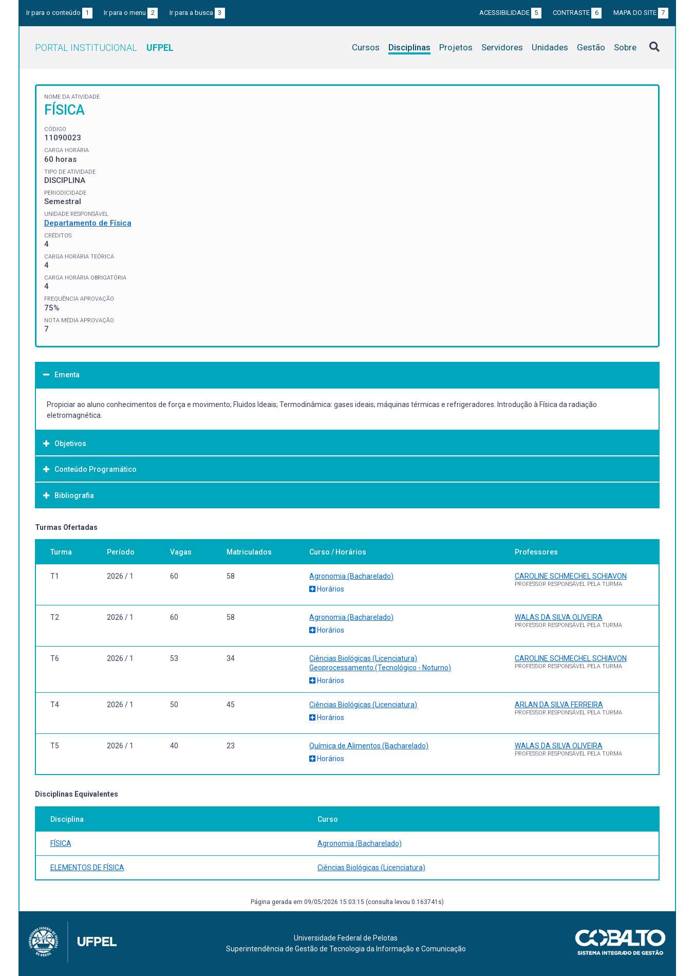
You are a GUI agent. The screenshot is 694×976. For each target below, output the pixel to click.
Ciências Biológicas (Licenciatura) (363, 658)
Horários (326, 589)
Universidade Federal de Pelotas (346, 938)
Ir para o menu (131, 12)
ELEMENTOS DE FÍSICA (87, 867)
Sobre (625, 47)
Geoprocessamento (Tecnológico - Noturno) (380, 668)
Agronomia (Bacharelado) (351, 576)
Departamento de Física (88, 223)
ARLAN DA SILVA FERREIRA (559, 705)
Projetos (456, 47)
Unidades (550, 47)
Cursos (366, 47)
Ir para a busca (197, 12)
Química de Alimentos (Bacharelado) (368, 746)
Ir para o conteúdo (59, 12)
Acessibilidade (510, 12)
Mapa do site (640, 12)
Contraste (577, 12)
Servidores (502, 47)
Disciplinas (409, 47)
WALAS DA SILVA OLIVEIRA (559, 617)
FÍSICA (60, 843)
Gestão (591, 47)
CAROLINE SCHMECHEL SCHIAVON (571, 576)
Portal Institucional (104, 47)
